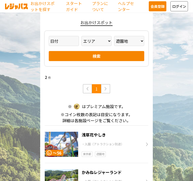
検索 (96, 56)
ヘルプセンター (126, 6)
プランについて (100, 6)
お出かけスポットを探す (42, 6)
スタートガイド (74, 6)
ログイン (179, 6)
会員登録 (158, 6)
